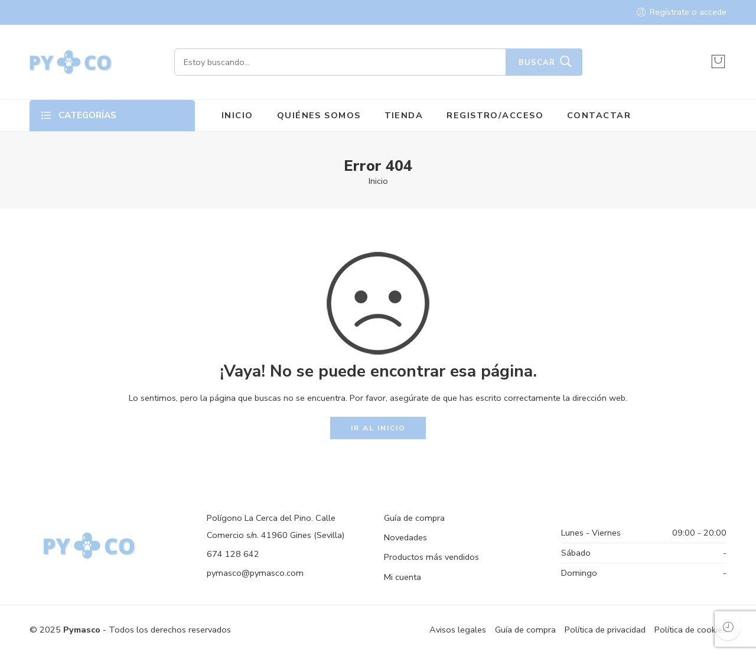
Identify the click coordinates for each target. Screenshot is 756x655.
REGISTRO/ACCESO (495, 115)
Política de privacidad (605, 629)
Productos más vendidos (431, 557)
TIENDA (403, 115)
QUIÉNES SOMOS (319, 115)
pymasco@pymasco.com (255, 573)
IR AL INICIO (378, 428)
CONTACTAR (599, 115)
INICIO (237, 115)
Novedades (405, 537)
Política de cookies (690, 629)
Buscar (537, 62)
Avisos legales (457, 629)
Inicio (378, 181)
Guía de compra (414, 518)
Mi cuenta (402, 577)
